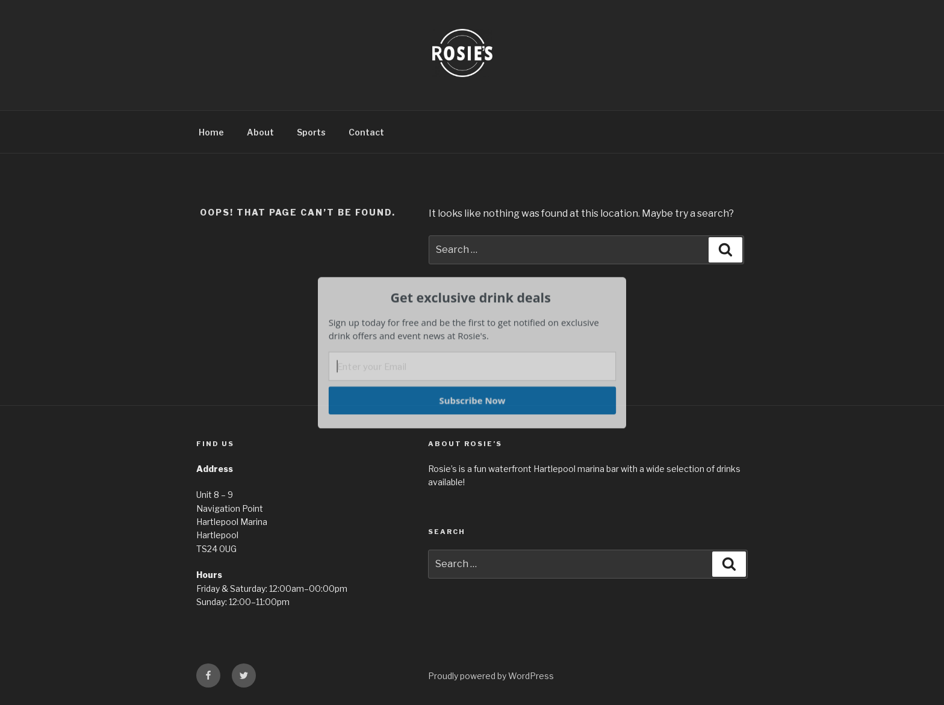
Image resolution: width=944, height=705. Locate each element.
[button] (471, 297)
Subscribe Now (472, 400)
